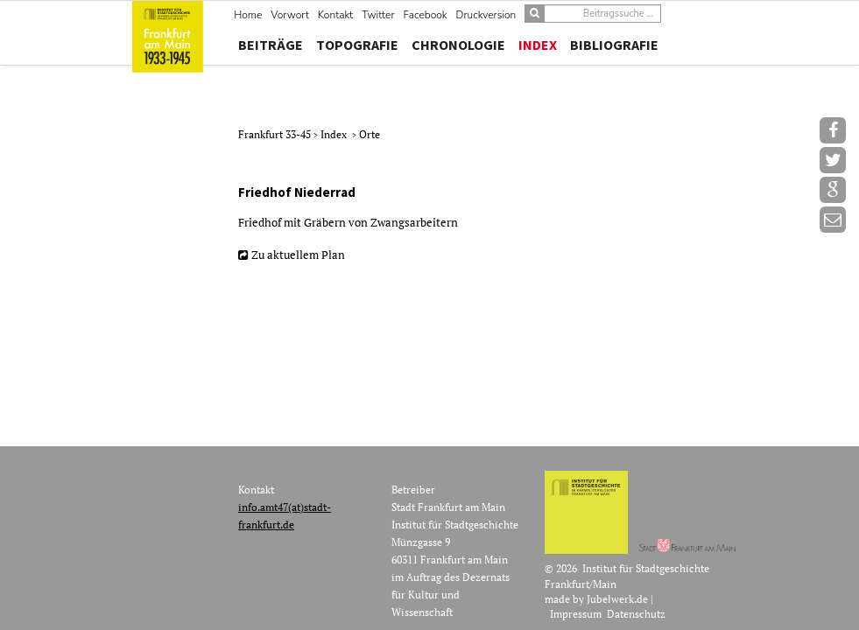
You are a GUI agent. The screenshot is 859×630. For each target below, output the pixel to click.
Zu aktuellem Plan (298, 254)
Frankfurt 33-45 (275, 134)
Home (248, 15)
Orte (369, 134)
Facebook (425, 15)
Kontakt (335, 15)
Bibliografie (614, 44)
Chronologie (458, 44)
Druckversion (486, 15)
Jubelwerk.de (617, 599)
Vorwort (289, 15)
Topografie (357, 44)
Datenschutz (636, 613)
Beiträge (270, 44)
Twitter (378, 15)
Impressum (576, 613)
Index (537, 44)
